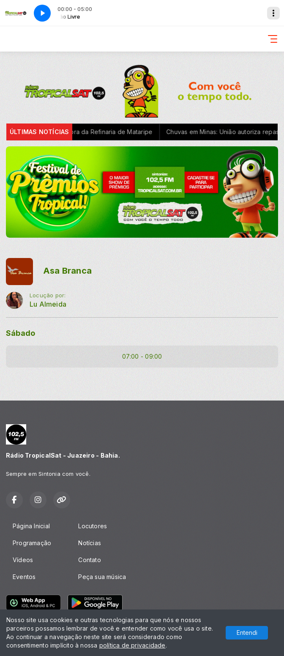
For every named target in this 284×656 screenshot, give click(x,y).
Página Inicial (31, 526)
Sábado (20, 333)
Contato (89, 559)
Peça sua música (102, 576)
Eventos (24, 576)
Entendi (247, 632)
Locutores (92, 526)
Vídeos (23, 559)
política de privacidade (132, 645)
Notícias (89, 542)
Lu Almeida (48, 304)
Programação (32, 542)
